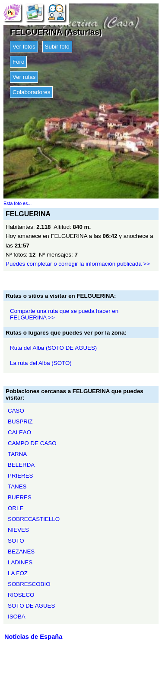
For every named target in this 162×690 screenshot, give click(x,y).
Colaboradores (31, 92)
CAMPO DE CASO (32, 443)
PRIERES (20, 475)
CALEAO (19, 432)
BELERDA (21, 465)
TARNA (17, 454)
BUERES (20, 497)
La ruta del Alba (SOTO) (41, 363)
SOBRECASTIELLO (34, 519)
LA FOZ (18, 573)
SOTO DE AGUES (31, 605)
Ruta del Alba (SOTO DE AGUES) (53, 348)
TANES (17, 486)
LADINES (20, 562)
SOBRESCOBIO (29, 584)
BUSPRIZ (20, 421)
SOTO (16, 540)
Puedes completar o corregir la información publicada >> (78, 263)
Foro (18, 62)
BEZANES (21, 551)
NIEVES (18, 530)
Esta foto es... (17, 203)
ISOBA (16, 616)
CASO (16, 410)
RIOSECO (21, 595)
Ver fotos (24, 46)
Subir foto (57, 46)
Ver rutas (24, 77)
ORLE (15, 508)
